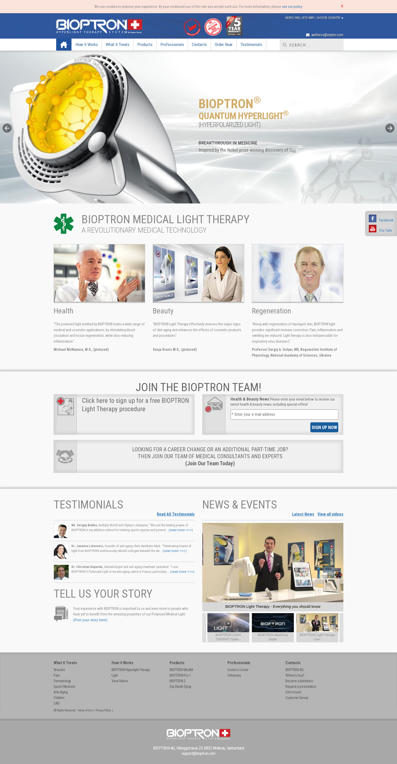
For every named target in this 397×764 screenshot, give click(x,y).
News (289, 18)
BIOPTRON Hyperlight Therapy (131, 670)
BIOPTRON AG (294, 670)
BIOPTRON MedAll (181, 670)
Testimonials (251, 44)
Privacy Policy (103, 710)
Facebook (386, 220)
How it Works (86, 44)
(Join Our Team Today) (210, 463)
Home (65, 44)
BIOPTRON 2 (177, 681)
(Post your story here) (90, 620)
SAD (57, 703)
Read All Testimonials (176, 514)
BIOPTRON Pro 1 (180, 675)
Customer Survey (296, 698)
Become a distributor (299, 681)
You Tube (385, 230)
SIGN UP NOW (324, 427)
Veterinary (234, 675)
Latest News (303, 514)
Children (59, 698)
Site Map (308, 18)
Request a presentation (300, 687)
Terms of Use (84, 710)
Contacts (199, 44)
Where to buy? (294, 675)
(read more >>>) (181, 530)
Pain (56, 675)
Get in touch (293, 692)
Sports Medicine (64, 687)
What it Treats (117, 44)
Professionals (172, 44)
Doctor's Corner (237, 670)
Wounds (59, 670)
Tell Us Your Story (103, 593)
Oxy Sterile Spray (180, 687)
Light (115, 675)
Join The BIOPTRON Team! (198, 387)
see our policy (292, 7)
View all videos (330, 514)
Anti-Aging (61, 692)
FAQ (298, 18)
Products (144, 44)
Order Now (224, 44)
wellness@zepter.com (324, 35)
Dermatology (62, 681)
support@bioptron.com (199, 753)
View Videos (120, 681)
